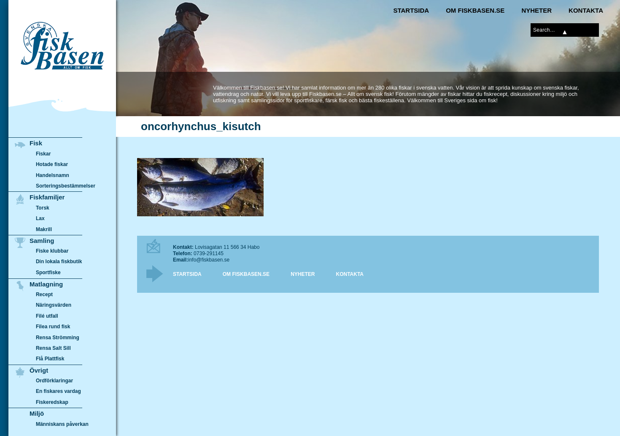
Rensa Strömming (57, 338)
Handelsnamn (52, 175)
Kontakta (586, 10)
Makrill (44, 229)
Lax (40, 218)
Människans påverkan (62, 424)
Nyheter (536, 10)
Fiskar (43, 154)
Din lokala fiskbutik (59, 262)
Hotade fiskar (52, 164)
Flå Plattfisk (50, 359)
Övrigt (39, 370)
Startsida (411, 10)
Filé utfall (47, 316)
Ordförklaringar (54, 381)
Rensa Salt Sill (53, 348)
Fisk (36, 143)
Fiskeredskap (52, 402)
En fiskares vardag (58, 392)
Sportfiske (48, 272)
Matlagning (46, 284)
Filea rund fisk (53, 327)
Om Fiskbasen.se (475, 10)
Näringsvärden (53, 305)
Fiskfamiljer (47, 197)
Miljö (37, 413)
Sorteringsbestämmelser (65, 186)
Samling (42, 240)
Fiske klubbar (52, 251)
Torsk (42, 208)
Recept (44, 294)
